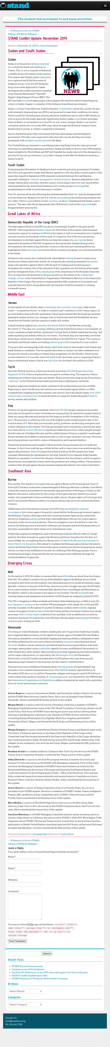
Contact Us (11, 1018)
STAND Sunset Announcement (27, 966)
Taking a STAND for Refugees (24, 34)
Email (12, 868)
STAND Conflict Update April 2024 (30, 975)
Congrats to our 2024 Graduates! (28, 969)
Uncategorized (39, 834)
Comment (13, 891)
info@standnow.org (15, 1021)
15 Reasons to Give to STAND (24, 31)
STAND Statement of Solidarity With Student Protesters (40, 978)
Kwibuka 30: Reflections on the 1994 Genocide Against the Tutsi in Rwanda (49, 972)
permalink (68, 834)
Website (13, 880)
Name (12, 857)
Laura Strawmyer (49, 46)
